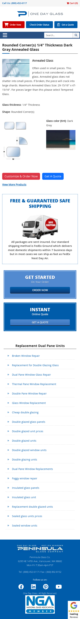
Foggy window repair (24, 478)
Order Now (15, 24)
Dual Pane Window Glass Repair (31, 374)
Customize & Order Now (21, 176)
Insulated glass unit (24, 497)
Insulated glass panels (25, 488)
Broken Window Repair (26, 355)
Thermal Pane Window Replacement (34, 384)
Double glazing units (24, 459)
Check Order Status (39, 24)
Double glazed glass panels (28, 421)
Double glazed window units (29, 450)
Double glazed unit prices (27, 431)
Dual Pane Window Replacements (32, 469)
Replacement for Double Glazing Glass (35, 365)
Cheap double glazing (25, 412)
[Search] (58, 35)
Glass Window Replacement (29, 403)
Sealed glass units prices (27, 516)
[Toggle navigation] (5, 35)
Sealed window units (24, 525)
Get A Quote (53, 176)
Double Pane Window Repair (29, 393)
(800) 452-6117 (19, 3)
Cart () (72, 3)
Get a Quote (68, 24)
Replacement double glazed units (32, 506)
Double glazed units (24, 440)
